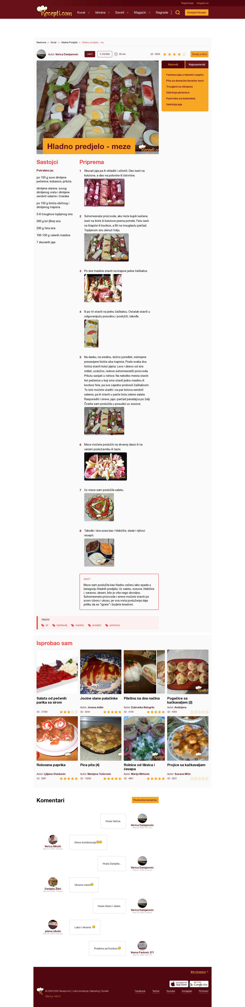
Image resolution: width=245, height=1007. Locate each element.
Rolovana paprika (57, 748)
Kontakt (105, 991)
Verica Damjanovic (66, 54)
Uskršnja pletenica (177, 92)
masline (79, 625)
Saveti (119, 12)
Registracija (187, 3)
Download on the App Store (179, 984)
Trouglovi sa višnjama (179, 86)
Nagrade (162, 12)
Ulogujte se (202, 3)
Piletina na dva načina (144, 681)
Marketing (95, 991)
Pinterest (203, 991)
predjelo (96, 625)
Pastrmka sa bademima (180, 98)
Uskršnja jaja (174, 104)
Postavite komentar (145, 799)
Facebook (140, 991)
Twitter (156, 991)
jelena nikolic (53, 931)
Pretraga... (177, 12)
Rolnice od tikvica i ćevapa (144, 748)
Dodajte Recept (196, 12)
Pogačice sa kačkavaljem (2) (187, 681)
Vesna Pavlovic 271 (142, 952)
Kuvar (81, 12)
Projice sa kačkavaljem (187, 748)
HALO (57, 996)
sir (47, 625)
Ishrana (100, 12)
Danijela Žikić (53, 888)
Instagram (187, 991)
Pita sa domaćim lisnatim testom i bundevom (185, 80)
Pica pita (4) (100, 748)
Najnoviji (173, 64)
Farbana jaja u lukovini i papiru (185, 74)
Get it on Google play (199, 984)
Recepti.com (54, 11)
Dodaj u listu (199, 54)
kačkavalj (62, 625)
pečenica (115, 625)
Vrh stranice (198, 971)
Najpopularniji (197, 64)
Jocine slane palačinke (100, 681)
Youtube (170, 991)
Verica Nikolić (53, 846)
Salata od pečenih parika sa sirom (57, 681)
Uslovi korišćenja (80, 991)
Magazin (140, 12)
